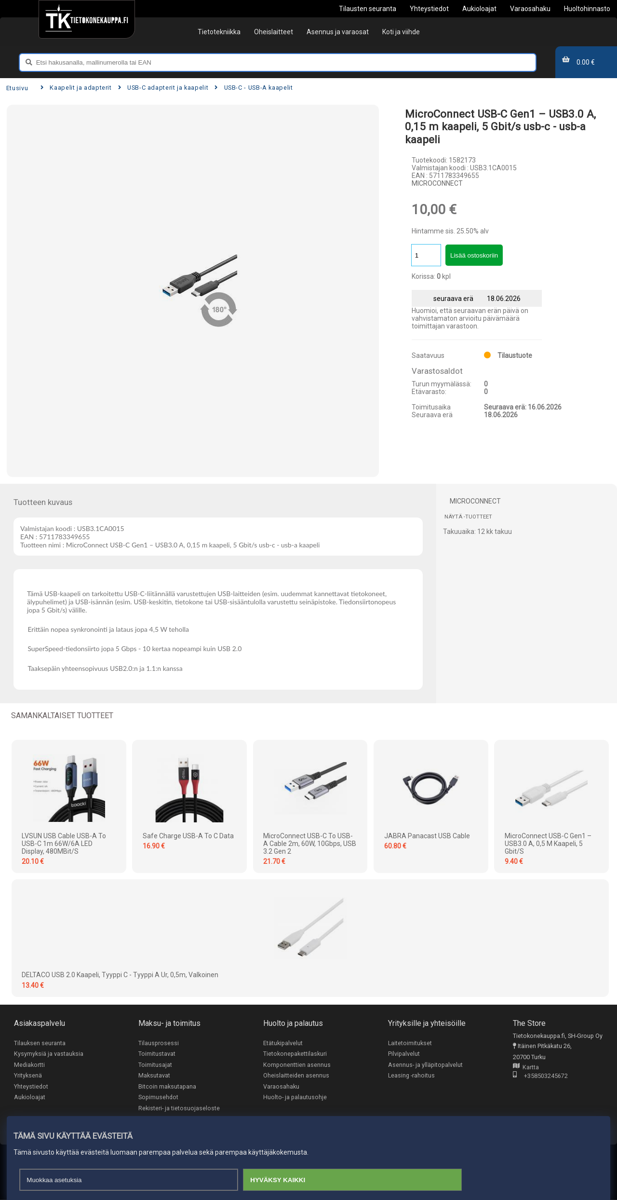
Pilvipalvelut (404, 1054)
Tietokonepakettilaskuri (295, 1054)
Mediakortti (29, 1064)
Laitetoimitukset (410, 1043)
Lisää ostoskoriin (474, 255)
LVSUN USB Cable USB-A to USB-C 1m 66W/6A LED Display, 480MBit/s (64, 843)
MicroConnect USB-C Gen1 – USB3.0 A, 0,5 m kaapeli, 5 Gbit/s (548, 843)
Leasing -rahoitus (411, 1075)
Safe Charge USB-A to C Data (188, 836)
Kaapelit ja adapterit (76, 87)
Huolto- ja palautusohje (295, 1097)
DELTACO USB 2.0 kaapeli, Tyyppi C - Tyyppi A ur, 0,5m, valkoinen (120, 975)
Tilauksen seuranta (40, 1043)
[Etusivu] (86, 19)
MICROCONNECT (437, 183)
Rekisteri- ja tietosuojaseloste (179, 1108)
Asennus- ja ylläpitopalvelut (425, 1064)
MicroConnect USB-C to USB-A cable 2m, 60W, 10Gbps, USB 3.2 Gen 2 (309, 843)
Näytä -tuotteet (468, 517)
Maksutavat (154, 1075)
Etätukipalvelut (283, 1043)
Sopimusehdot (158, 1097)
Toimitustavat (156, 1054)
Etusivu (17, 88)
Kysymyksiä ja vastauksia (48, 1054)
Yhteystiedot (31, 1087)
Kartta (526, 1067)
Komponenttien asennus (297, 1064)
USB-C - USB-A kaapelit (254, 87)
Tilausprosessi (158, 1043)
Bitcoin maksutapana (167, 1087)
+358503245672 (540, 1076)
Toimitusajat (155, 1064)
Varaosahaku (281, 1087)
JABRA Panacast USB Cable (427, 836)
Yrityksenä (28, 1075)
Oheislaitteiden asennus (296, 1075)
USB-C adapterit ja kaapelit (163, 87)
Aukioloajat (29, 1097)
